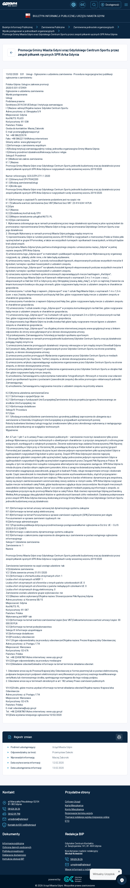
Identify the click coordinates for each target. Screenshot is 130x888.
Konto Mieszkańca (74, 809)
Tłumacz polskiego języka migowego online (87, 817)
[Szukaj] (94, 4)
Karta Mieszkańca (74, 805)
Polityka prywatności (13, 851)
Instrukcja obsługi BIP (13, 859)
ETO (67, 821)
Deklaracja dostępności (14, 855)
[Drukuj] (119, 737)
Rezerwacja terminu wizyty (79, 813)
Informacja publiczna (13, 843)
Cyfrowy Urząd (72, 801)
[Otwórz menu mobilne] (126, 4)
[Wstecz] (11, 52)
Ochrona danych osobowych (16, 847)
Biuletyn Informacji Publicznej (17, 27)
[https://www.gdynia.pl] (9, 4)
